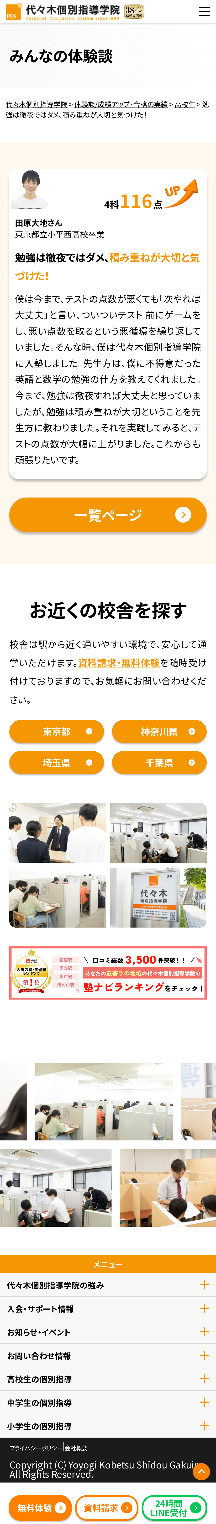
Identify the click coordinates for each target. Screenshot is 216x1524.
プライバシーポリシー (36, 1448)
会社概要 (76, 1448)
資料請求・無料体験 (119, 662)
